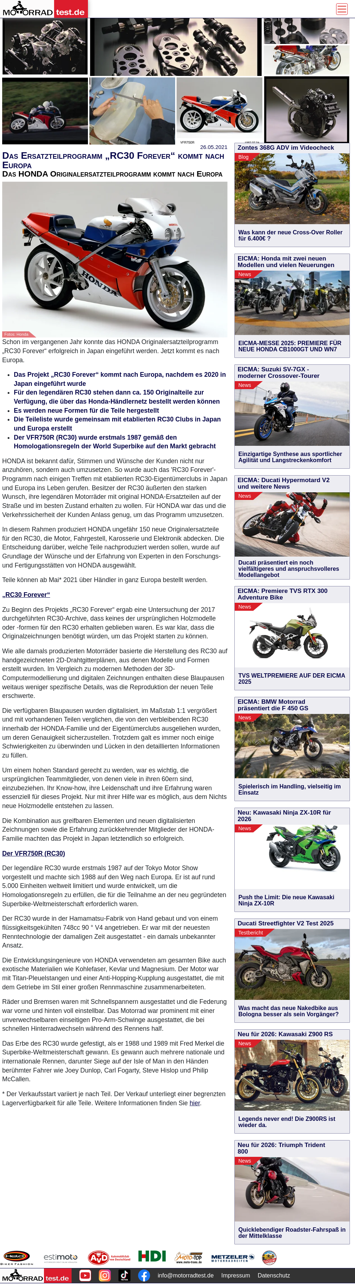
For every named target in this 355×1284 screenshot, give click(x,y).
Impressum (235, 1275)
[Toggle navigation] (342, 9)
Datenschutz (274, 1275)
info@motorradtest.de (186, 1275)
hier (195, 1103)
